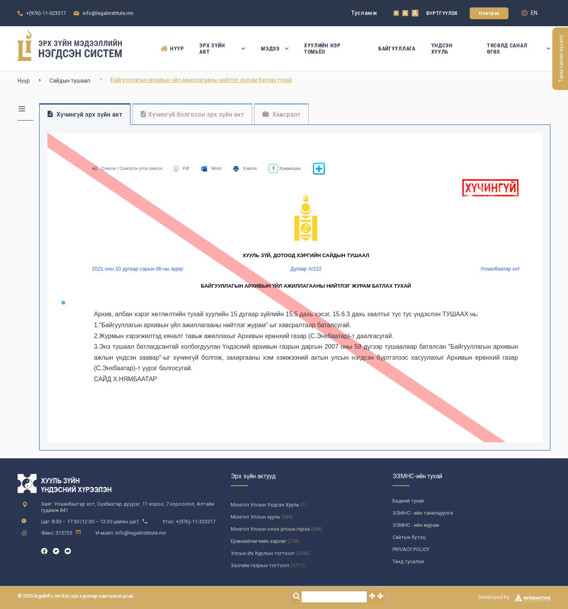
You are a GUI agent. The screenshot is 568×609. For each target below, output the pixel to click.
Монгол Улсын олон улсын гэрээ (270, 529)
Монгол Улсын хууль (255, 517)
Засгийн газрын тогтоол (260, 565)
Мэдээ (274, 48)
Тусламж (364, 13)
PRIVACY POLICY (411, 549)
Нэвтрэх (489, 13)
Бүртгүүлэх (442, 13)
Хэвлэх (245, 168)
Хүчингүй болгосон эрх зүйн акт (192, 114)
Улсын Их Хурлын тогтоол (262, 553)
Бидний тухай (408, 501)
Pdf (181, 168)
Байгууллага (397, 48)
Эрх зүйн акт (222, 48)
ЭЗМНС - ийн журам (416, 525)
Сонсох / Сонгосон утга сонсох (127, 168)
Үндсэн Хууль (442, 48)
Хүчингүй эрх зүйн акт (84, 114)
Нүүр (172, 48)
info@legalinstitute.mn (108, 13)
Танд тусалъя (408, 561)
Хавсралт (281, 114)
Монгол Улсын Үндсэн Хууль (265, 505)
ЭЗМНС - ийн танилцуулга (423, 513)
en (529, 13)
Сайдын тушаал (69, 80)
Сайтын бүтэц (409, 537)
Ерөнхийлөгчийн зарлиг (258, 541)
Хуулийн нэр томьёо (322, 48)
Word (211, 168)
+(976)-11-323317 (46, 13)
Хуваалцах (285, 168)
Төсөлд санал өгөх (518, 48)
